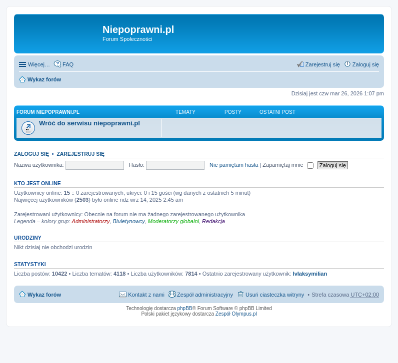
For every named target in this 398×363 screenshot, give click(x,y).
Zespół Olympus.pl (236, 314)
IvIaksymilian (310, 274)
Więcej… (39, 64)
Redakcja (213, 221)
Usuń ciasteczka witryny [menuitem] (275, 295)
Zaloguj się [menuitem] (365, 64)
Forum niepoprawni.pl (48, 112)
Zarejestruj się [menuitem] (323, 64)
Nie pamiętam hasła (234, 165)
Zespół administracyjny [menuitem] (205, 295)
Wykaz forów (44, 79)
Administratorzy (91, 221)
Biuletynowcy (129, 221)
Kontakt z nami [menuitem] (146, 295)
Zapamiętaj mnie (287, 165)
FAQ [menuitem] (68, 64)
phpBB (185, 308)
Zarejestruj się (80, 154)
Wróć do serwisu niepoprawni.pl (89, 123)
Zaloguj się (31, 154)
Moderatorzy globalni (173, 221)
